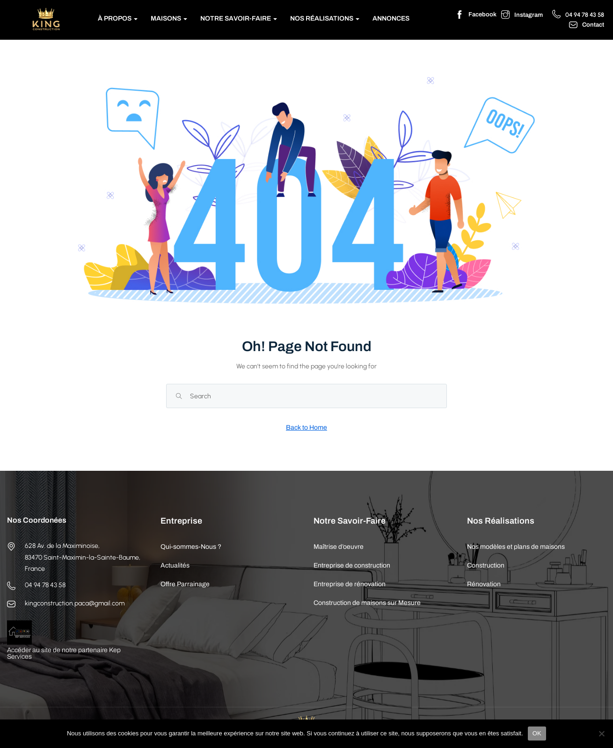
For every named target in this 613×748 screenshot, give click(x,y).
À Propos (118, 18)
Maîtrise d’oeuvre (339, 546)
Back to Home (306, 427)
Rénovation (484, 584)
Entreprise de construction (352, 565)
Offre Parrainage (185, 584)
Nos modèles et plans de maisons (516, 546)
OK (537, 733)
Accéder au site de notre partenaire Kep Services (64, 653)
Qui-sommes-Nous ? (191, 546)
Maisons (169, 18)
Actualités (175, 565)
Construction (485, 565)
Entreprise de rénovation (350, 584)
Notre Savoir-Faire (238, 18)
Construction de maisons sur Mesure (367, 602)
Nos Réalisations (324, 18)
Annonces (390, 18)
